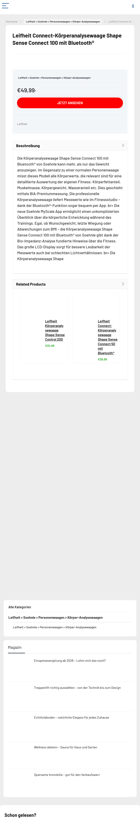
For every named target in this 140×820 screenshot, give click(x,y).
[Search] (133, 6)
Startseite (12, 21)
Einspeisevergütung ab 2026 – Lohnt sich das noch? (70, 660)
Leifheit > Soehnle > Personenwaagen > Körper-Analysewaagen (63, 21)
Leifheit (22, 124)
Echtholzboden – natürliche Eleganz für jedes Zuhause (71, 717)
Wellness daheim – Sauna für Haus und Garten (65, 747)
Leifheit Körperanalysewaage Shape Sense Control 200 (55, 330)
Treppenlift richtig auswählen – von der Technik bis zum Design (77, 687)
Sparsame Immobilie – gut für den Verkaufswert (67, 775)
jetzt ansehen (70, 103)
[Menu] (5, 6)
